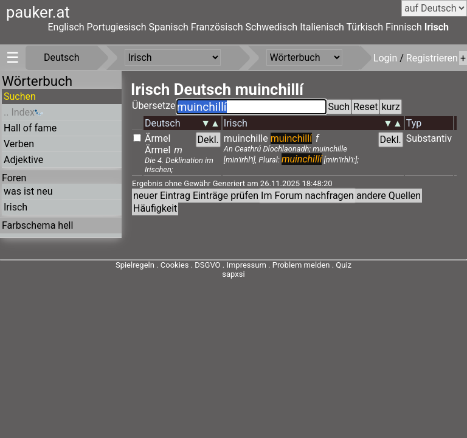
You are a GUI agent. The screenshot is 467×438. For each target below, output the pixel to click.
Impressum (246, 264)
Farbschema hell (37, 225)
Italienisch (322, 27)
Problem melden (302, 264)
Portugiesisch (117, 27)
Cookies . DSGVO (191, 264)
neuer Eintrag (161, 195)
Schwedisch (272, 27)
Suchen (20, 96)
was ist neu (28, 191)
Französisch (217, 27)
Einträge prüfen (225, 195)
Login (386, 58)
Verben (19, 144)
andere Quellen (388, 195)
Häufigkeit (155, 208)
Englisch (65, 27)
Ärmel (157, 138)
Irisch (436, 27)
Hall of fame (30, 128)
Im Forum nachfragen (307, 195)
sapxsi (233, 274)
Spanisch (168, 27)
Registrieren (432, 58)
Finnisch (404, 27)
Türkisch (365, 27)
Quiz (343, 264)
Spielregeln (135, 264)
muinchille (246, 138)
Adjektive (23, 159)
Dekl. (208, 139)
